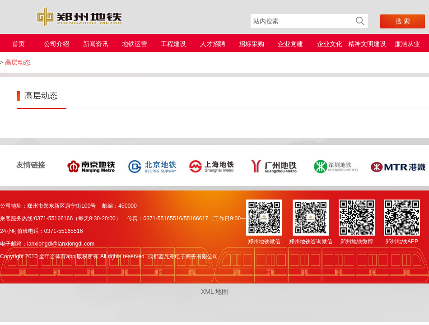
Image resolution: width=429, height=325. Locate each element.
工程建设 (173, 43)
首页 (18, 43)
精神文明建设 (367, 43)
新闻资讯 (95, 43)
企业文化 (329, 43)
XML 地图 (214, 291)
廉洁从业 (407, 43)
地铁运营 (134, 43)
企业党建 (290, 43)
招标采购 (251, 43)
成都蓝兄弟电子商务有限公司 (183, 256)
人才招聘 (212, 43)
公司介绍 (56, 43)
